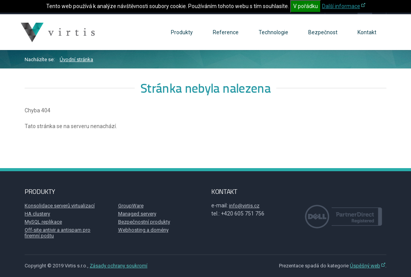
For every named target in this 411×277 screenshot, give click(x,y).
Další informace (341, 6)
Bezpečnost (322, 32)
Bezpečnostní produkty (144, 222)
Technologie (273, 32)
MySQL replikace (43, 222)
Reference (226, 32)
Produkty (182, 32)
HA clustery (37, 214)
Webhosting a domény (143, 230)
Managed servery (137, 214)
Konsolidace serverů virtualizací (60, 206)
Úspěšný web (365, 266)
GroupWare (131, 206)
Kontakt (367, 32)
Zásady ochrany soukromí (118, 266)
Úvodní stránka (76, 59)
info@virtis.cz (244, 206)
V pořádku (305, 6)
